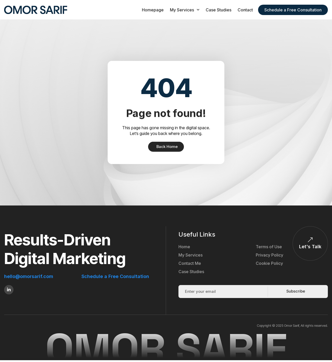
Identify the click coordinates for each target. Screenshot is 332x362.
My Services (184, 10)
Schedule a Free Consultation (115, 276)
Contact (245, 9)
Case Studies (218, 9)
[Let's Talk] (310, 240)
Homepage (153, 9)
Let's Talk (310, 247)
